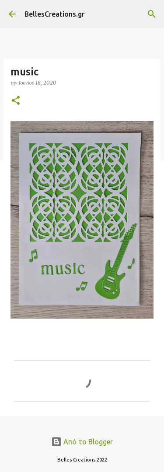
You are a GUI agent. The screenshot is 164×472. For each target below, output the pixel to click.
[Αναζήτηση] (152, 14)
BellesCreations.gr (54, 14)
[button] (15, 101)
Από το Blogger (82, 442)
